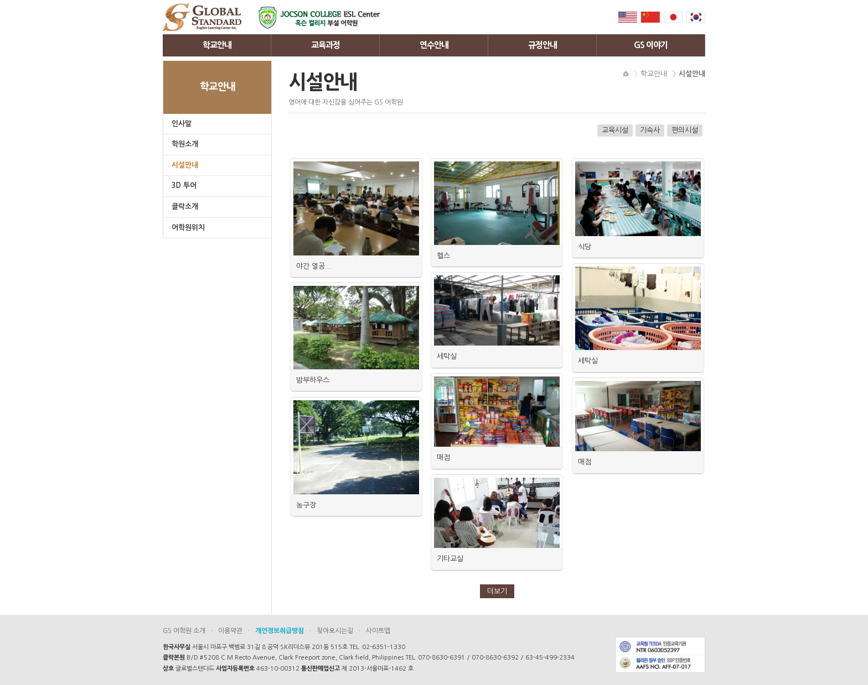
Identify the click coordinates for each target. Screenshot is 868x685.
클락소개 (185, 206)
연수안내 (434, 45)
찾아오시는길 (335, 631)
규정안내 (542, 45)
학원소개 (185, 144)
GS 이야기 (651, 45)
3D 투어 (184, 185)
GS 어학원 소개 (184, 631)
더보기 (497, 591)
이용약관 (230, 631)
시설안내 (185, 165)
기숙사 (650, 130)
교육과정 (325, 45)
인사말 (182, 123)
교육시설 (615, 130)
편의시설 (684, 130)
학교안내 (217, 45)
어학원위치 (188, 227)
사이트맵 (378, 631)
